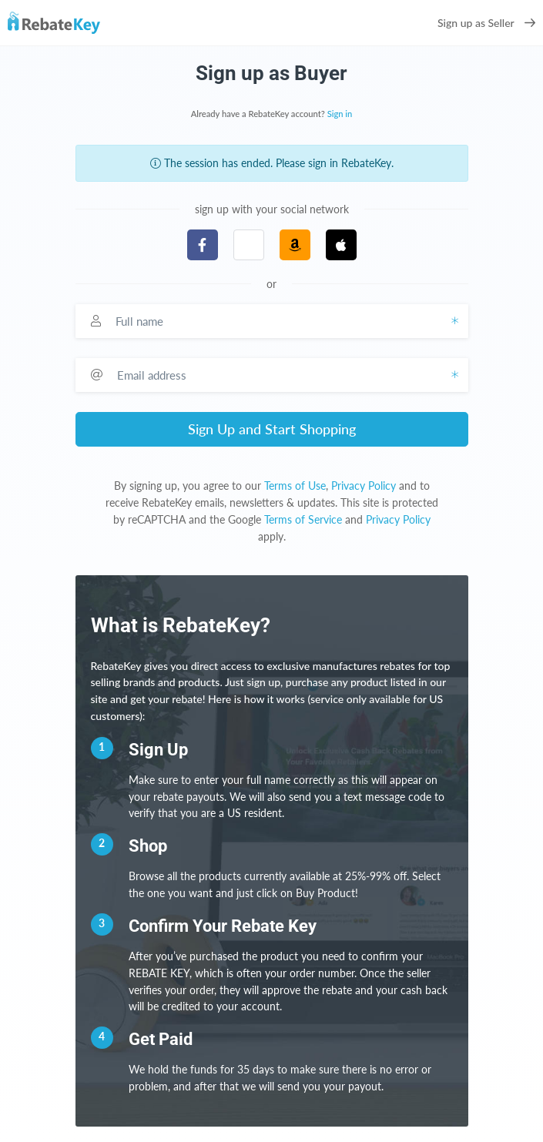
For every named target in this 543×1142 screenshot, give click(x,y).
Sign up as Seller (486, 22)
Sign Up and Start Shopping (272, 428)
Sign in (340, 114)
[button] (248, 244)
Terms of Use (295, 485)
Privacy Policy (363, 485)
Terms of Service (303, 519)
